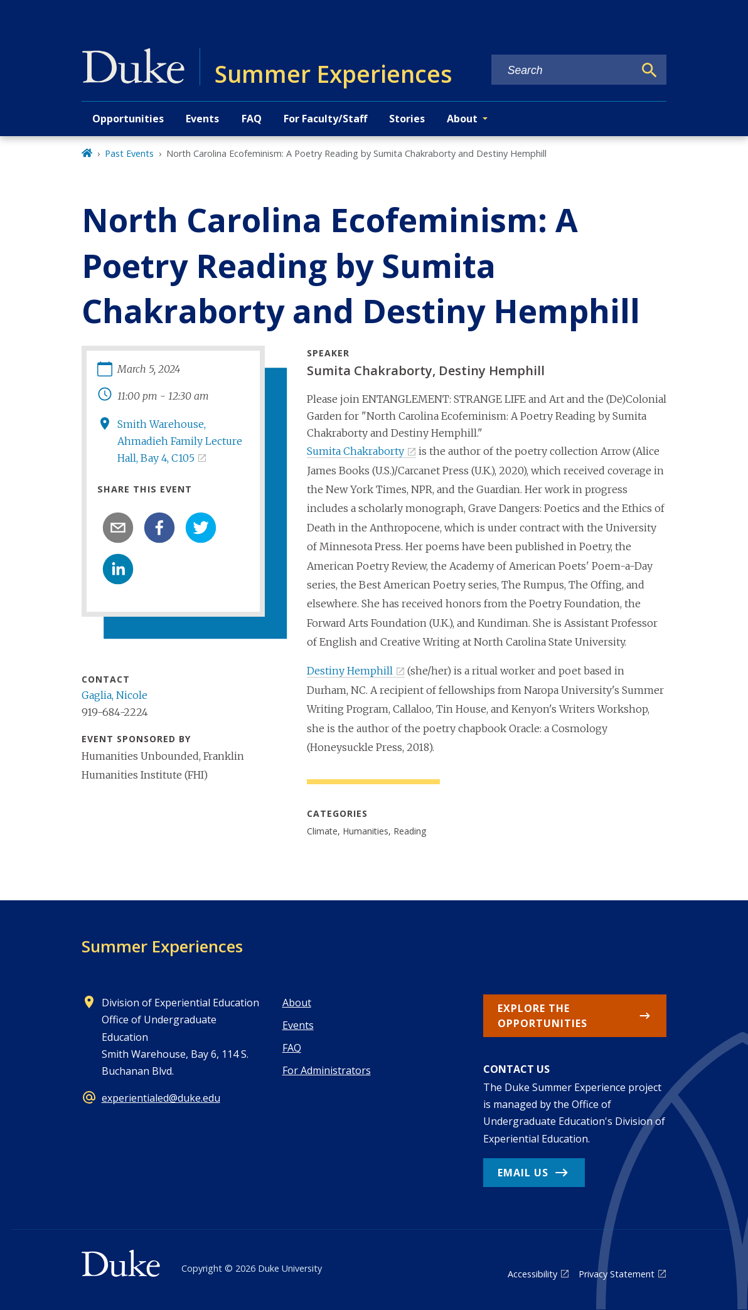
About (296, 1002)
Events (202, 118)
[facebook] (159, 527)
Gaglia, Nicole (114, 695)
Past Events (129, 153)
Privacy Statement (616, 1274)
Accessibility (532, 1274)
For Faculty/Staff (325, 118)
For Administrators (326, 1070)
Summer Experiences (162, 946)
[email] (118, 527)
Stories (407, 118)
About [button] (462, 118)
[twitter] (200, 527)
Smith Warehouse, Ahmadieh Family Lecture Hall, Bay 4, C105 (179, 441)
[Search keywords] (563, 70)
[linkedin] (118, 569)
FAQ (252, 118)
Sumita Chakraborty (355, 451)
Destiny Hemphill (350, 670)
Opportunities (128, 118)
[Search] (649, 70)
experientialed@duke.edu (161, 1098)
